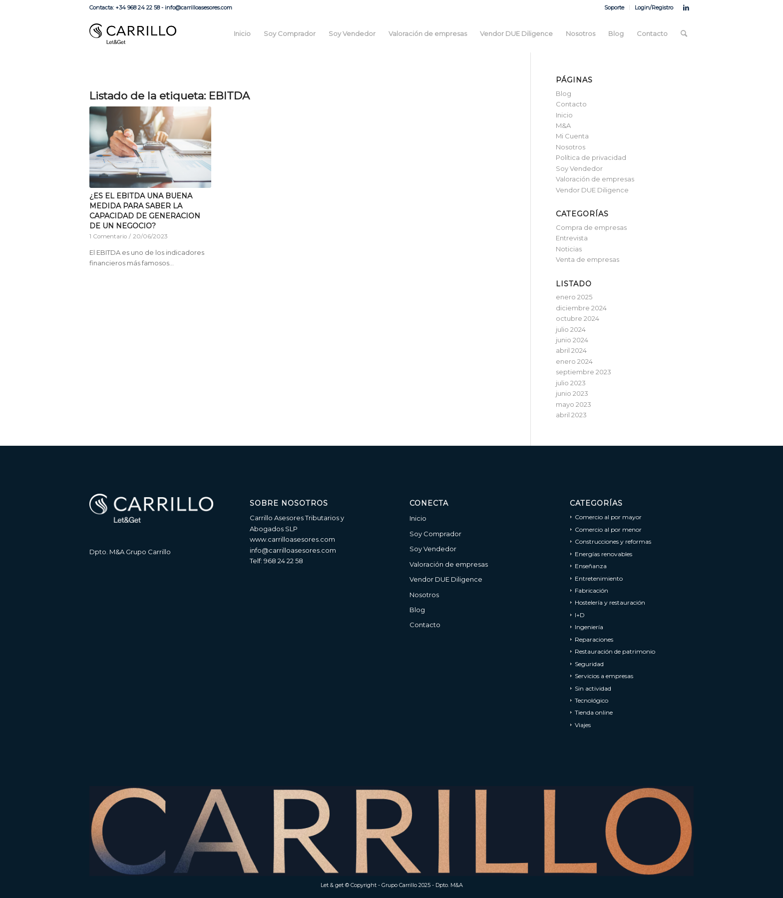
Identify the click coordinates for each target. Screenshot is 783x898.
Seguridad (589, 664)
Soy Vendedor (579, 168)
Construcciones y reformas (613, 541)
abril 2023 (571, 415)
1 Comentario (108, 236)
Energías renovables (603, 554)
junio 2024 (572, 340)
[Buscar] (684, 33)
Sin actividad (593, 688)
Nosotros (570, 147)
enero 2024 (574, 361)
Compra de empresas (591, 227)
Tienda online (594, 712)
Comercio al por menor (608, 529)
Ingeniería (589, 627)
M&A (563, 125)
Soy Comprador (435, 534)
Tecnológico (591, 700)
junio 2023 (572, 393)
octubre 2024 (577, 318)
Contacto (571, 104)
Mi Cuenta (572, 136)
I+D (580, 615)
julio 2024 (571, 329)
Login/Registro (654, 7)
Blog (563, 93)
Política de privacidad (591, 157)
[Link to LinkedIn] (686, 7)
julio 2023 (571, 383)
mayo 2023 (573, 404)
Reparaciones (594, 639)
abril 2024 (571, 350)
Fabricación (591, 590)
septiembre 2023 (583, 372)
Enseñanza (591, 566)
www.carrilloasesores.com (292, 539)
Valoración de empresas (595, 179)
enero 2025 (574, 297)
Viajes (583, 725)
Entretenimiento (599, 578)
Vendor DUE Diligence (592, 190)
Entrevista (572, 238)
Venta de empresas (587, 259)
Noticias (569, 249)
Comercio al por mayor (608, 517)
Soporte (614, 7)
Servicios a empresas (604, 676)
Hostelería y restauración (610, 602)
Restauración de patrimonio (615, 651)
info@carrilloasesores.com (293, 550)
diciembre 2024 (581, 308)
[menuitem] (614, 7)
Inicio (564, 115)
